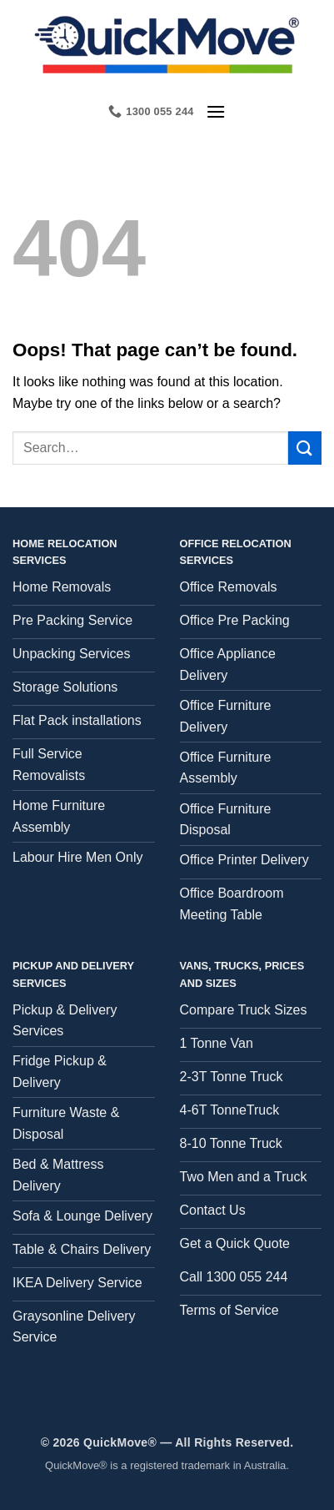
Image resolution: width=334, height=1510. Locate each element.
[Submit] (305, 447)
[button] (216, 111)
